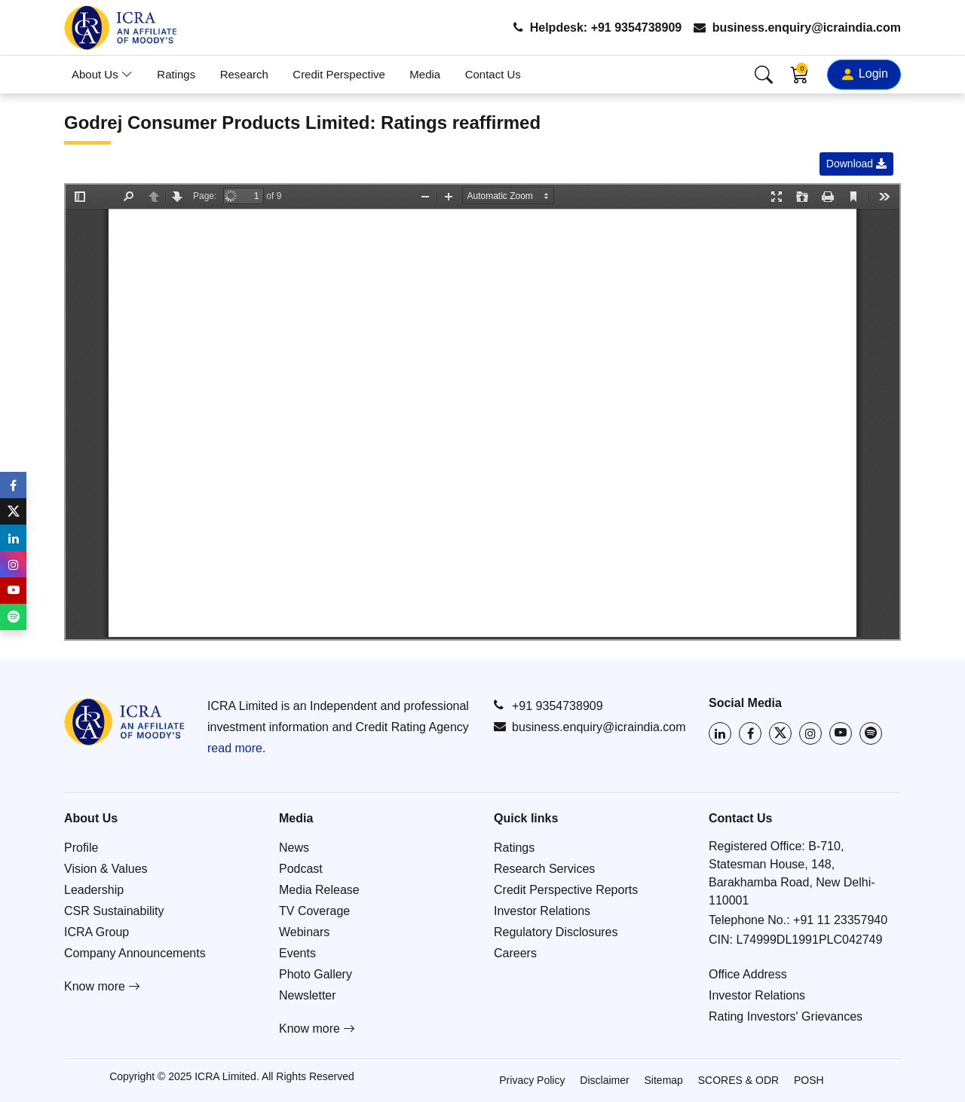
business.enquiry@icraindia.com (797, 27)
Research (244, 74)
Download (856, 164)
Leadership (94, 889)
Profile (81, 847)
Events (297, 953)
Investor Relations (542, 911)
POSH (809, 1080)
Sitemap (664, 1080)
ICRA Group (96, 932)
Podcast (301, 868)
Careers (515, 953)
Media (424, 74)
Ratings (176, 74)
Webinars (304, 932)
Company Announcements (135, 953)
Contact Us (493, 74)
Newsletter (307, 995)
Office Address (748, 974)
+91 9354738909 (548, 705)
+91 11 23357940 (840, 920)
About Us (102, 74)
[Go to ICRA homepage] (124, 722)
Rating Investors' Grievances (785, 1016)
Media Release (319, 889)
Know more (102, 986)
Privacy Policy (532, 1080)
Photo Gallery (315, 974)
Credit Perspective (339, 74)
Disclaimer (604, 1080)
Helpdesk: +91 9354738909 (597, 27)
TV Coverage (314, 911)
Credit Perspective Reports (566, 889)
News (294, 847)
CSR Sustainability (114, 911)
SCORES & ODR (738, 1080)
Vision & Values (106, 868)
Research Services (544, 868)
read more (234, 748)
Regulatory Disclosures (556, 932)
